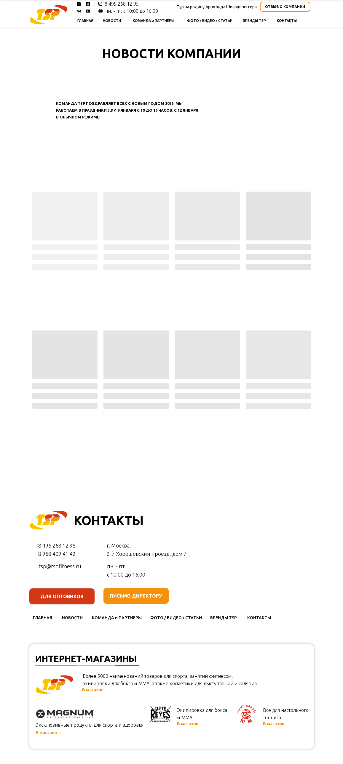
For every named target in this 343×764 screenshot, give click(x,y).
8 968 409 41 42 (57, 554)
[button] (285, 7)
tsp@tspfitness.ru (60, 566)
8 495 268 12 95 (122, 4)
